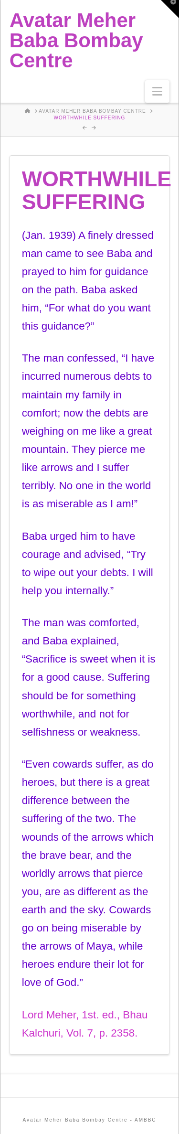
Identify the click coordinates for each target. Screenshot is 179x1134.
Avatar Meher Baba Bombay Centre (76, 41)
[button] (157, 91)
